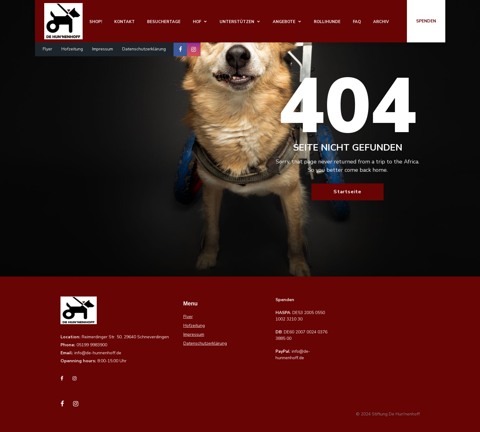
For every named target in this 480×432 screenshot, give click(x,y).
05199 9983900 (91, 345)
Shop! (95, 22)
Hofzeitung (72, 49)
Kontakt (124, 22)
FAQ (357, 22)
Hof (197, 22)
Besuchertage (164, 22)
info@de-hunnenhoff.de (97, 353)
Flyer (47, 49)
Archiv (381, 22)
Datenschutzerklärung (144, 49)
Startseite (347, 191)
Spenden (426, 21)
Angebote (284, 22)
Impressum (102, 49)
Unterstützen (237, 22)
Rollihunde (327, 22)
